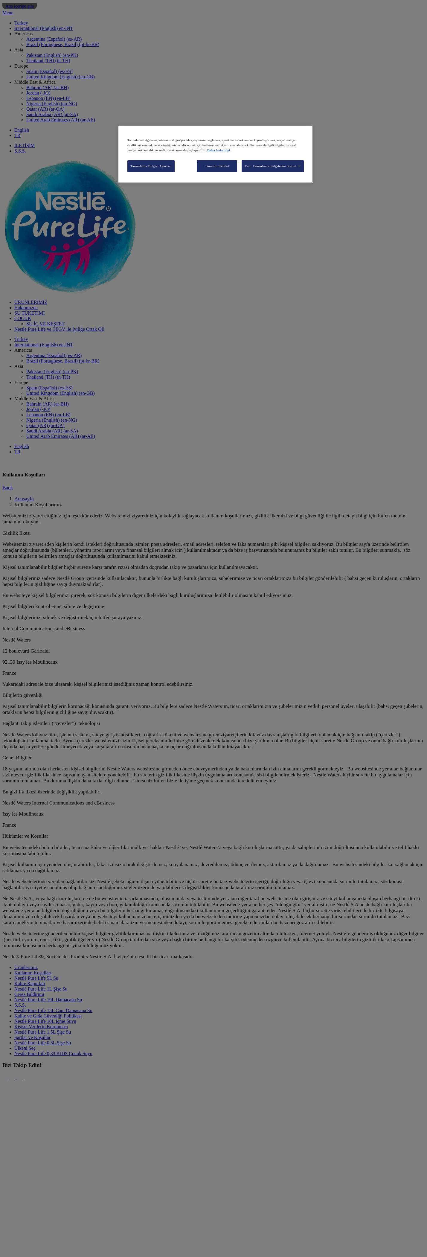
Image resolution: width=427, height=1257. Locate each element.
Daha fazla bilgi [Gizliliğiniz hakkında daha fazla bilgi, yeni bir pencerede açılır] (218, 150)
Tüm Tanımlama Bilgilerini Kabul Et (273, 166)
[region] (215, 154)
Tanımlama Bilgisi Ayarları (151, 166)
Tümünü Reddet (217, 166)
